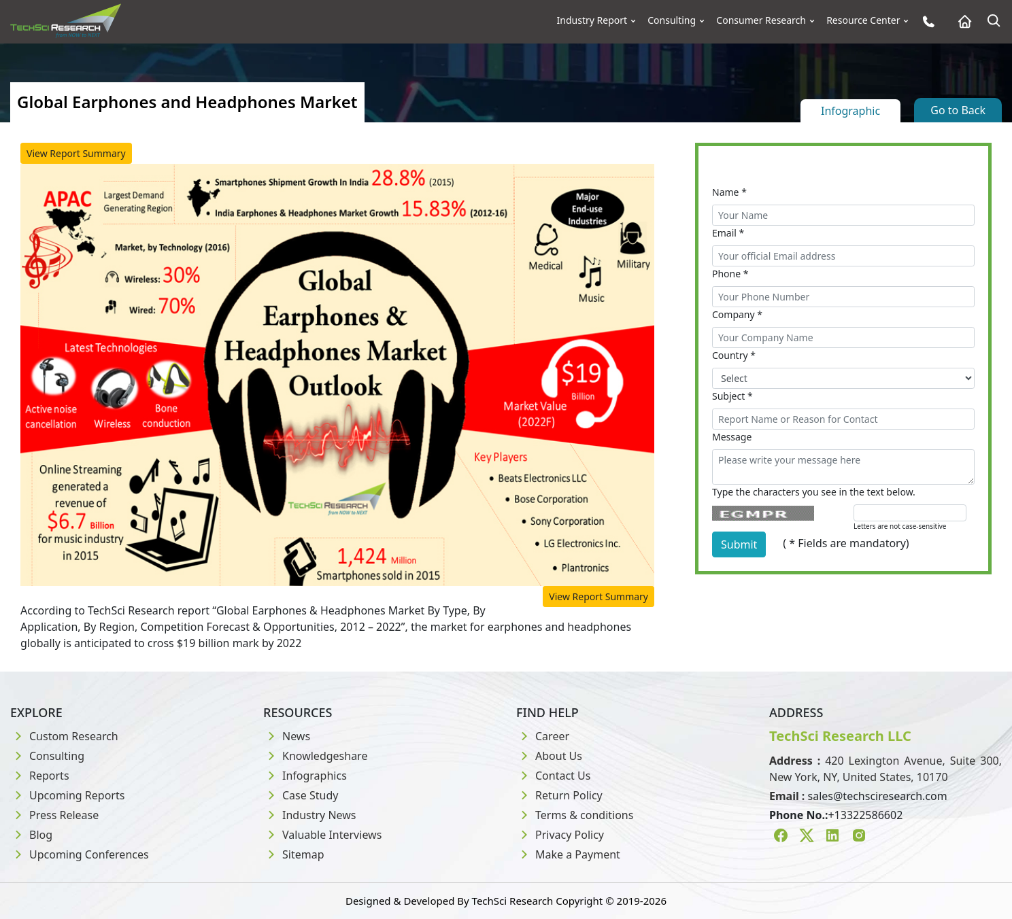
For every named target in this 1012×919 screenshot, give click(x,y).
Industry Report (592, 20)
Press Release (54, 815)
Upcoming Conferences (79, 854)
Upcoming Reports (67, 795)
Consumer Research (761, 20)
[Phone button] (925, 21)
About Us (549, 755)
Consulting (671, 20)
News (286, 736)
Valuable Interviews (322, 834)
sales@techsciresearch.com (877, 795)
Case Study (300, 795)
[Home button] (961, 21)
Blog (31, 834)
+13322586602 (865, 815)
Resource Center (863, 20)
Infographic (850, 110)
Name (729, 192)
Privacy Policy (560, 834)
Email (728, 232)
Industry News (309, 815)
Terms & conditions (574, 815)
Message (732, 436)
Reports (39, 775)
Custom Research (64, 736)
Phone (730, 273)
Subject (732, 395)
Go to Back (957, 110)
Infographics (305, 775)
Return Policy (559, 795)
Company (737, 314)
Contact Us (553, 775)
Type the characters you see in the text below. (813, 491)
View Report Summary (76, 153)
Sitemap (293, 854)
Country (734, 355)
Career (542, 736)
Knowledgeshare (315, 755)
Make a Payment (568, 854)
